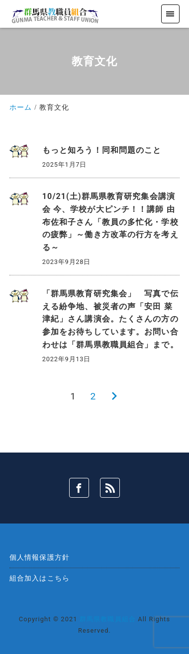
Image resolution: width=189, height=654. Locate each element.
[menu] (170, 13)
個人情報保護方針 (39, 557)
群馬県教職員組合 (108, 619)
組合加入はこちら (39, 578)
